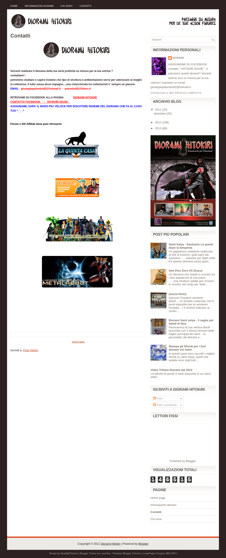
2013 (158, 128)
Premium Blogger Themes (127, 553)
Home (14, 6)
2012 (158, 122)
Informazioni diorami (39, 6)
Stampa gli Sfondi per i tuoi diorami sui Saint (187, 348)
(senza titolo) (177, 294)
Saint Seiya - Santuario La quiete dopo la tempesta (191, 246)
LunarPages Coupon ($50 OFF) (160, 553)
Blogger (191, 461)
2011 (158, 109)
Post (157, 398)
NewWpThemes (69, 553)
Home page (78, 341)
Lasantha (105, 553)
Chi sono (66, 6)
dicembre (160, 113)
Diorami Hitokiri (110, 543)
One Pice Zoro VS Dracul (185, 270)
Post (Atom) (30, 350)
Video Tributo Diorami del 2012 (171, 370)
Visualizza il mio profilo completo (176, 93)
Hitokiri (178, 58)
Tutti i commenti (165, 405)
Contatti (85, 6)
